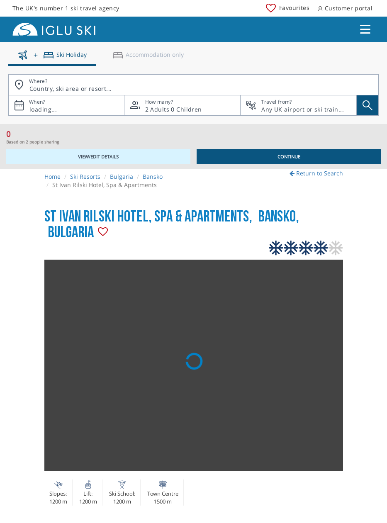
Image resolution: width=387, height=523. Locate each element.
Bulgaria (121, 176)
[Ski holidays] (52, 58)
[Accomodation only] (148, 58)
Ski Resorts (85, 176)
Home (52, 176)
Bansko (153, 176)
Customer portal (345, 8)
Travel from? (276, 101)
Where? (38, 81)
